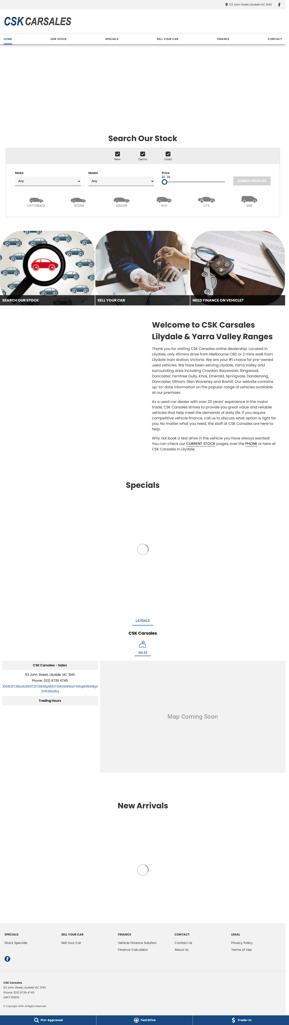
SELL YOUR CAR (167, 39)
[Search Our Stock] (47, 268)
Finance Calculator (133, 949)
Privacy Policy (242, 943)
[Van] (249, 201)
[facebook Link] (279, 5)
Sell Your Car (71, 943)
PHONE (251, 443)
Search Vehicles (251, 181)
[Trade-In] (241, 1020)
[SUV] (164, 201)
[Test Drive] (144, 1020)
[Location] (143, 648)
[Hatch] (36, 201)
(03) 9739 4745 (56, 680)
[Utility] (206, 201)
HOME (8, 39)
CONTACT (275, 39)
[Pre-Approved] (48, 1020)
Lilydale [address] (143, 621)
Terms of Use (241, 949)
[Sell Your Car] (142, 268)
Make (48, 178)
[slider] (164, 182)
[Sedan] (79, 201)
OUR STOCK (58, 39)
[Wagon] (121, 201)
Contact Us (183, 943)
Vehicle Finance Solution (137, 943)
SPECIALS (111, 39)
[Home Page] (37, 21)
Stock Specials (16, 943)
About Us (181, 949)
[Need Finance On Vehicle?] (237, 268)
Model (121, 178)
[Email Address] (50, 689)
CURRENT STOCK (200, 443)
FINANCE (223, 39)
